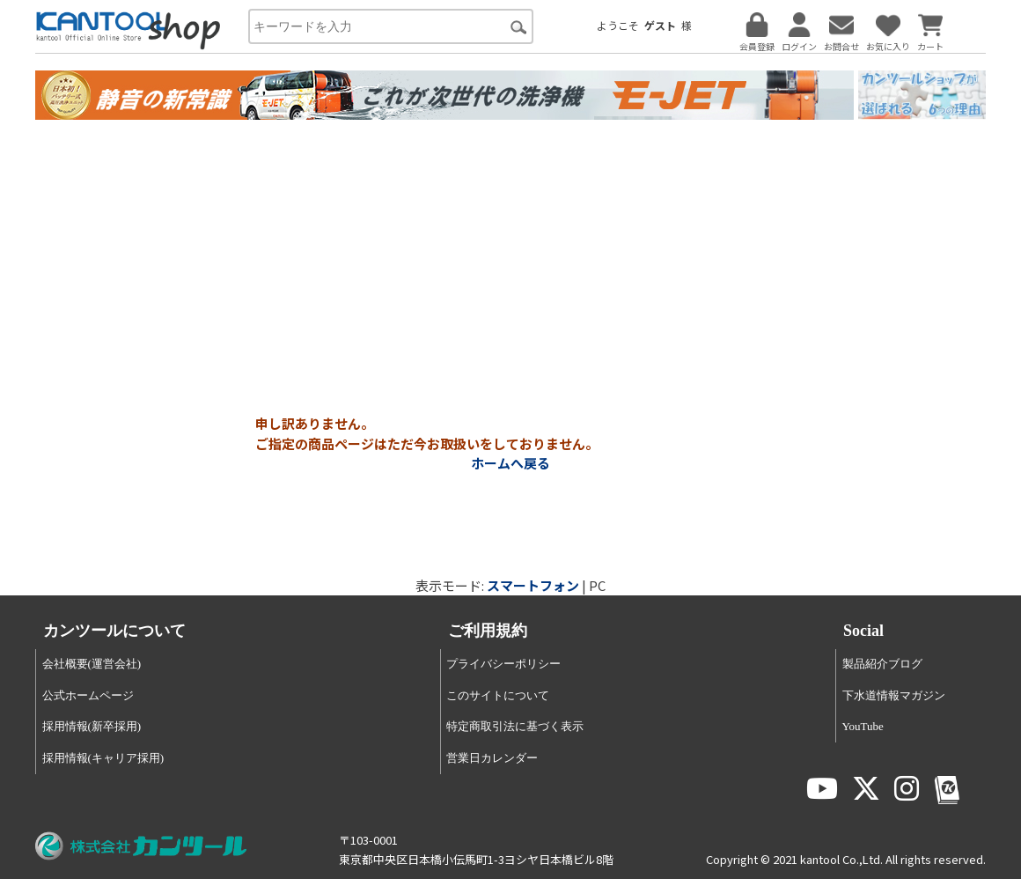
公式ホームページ (88, 695)
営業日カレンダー (492, 758)
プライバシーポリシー (503, 663)
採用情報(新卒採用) (92, 726)
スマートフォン (533, 585)
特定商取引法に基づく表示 (515, 726)
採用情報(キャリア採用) (103, 758)
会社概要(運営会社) (92, 663)
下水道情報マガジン (893, 695)
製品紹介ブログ (882, 663)
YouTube (863, 726)
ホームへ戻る (510, 463)
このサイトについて (497, 695)
